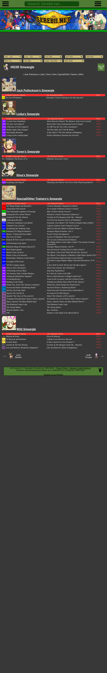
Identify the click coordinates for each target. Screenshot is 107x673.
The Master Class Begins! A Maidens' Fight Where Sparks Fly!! (71, 255)
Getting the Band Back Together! (19, 276)
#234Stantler (18, 356)
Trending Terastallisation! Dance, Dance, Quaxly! (25, 299)
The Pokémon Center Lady (16, 304)
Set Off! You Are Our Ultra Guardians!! (62, 127)
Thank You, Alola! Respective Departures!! (63, 285)
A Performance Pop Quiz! (16, 243)
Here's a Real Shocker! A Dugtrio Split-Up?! (64, 276)
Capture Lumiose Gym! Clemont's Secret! (63, 226)
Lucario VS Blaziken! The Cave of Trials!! (63, 237)
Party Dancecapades (14, 249)
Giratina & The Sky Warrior (17, 217)
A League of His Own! (15, 261)
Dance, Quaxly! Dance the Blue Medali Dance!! (65, 301)
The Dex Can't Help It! (15, 124)
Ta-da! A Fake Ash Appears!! (58, 234)
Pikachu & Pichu (12, 336)
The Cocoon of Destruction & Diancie (61, 240)
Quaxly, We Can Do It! (15, 293)
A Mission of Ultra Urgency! (17, 127)
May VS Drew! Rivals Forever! (59, 211)
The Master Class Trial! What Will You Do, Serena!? (67, 252)
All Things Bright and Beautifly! (19, 206)
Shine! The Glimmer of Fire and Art (61, 296)
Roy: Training (52, 310)
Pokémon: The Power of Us (17, 159)
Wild (81, 74)
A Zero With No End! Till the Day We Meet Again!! (66, 265)
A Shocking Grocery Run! (16, 271)
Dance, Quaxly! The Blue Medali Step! (21, 301)
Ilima (54, 74)
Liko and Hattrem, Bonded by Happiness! (22, 348)
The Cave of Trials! (13, 237)
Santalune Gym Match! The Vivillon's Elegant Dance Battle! (70, 223)
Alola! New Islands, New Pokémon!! (61, 268)
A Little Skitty (11, 342)
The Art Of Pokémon (13, 98)
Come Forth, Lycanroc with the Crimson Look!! (65, 279)
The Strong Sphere (13, 307)
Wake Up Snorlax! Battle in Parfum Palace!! (64, 228)
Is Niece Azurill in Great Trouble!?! (60, 342)
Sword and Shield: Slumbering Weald (20, 287)
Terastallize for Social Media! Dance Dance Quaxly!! (67, 299)
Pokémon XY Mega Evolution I (18, 231)
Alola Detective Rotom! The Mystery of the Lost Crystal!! (69, 121)
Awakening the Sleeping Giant (18, 228)
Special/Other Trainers (67, 74)
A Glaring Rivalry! (13, 279)
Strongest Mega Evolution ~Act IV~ (60, 247)
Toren (48, 74)
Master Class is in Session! (16, 255)
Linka (42, 74)
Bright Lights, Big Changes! (17, 130)
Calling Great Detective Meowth (59, 339)
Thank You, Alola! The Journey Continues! (23, 285)
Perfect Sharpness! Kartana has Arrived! (63, 135)
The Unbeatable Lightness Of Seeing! (20, 211)
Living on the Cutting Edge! (17, 135)
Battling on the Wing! (14, 282)
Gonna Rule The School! (15, 209)
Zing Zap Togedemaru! (56, 271)
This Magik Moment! (14, 132)
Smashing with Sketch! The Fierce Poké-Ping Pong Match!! (70, 182)
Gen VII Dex (101, 67)
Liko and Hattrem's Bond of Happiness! (62, 348)
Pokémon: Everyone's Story (57, 159)
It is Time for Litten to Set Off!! (59, 273)
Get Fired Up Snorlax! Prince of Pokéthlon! (64, 220)
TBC (8, 313)
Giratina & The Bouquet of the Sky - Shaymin (64, 217)
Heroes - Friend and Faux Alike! (18, 234)
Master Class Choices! (15, 252)
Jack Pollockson (31, 74)
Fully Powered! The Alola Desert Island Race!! (65, 290)
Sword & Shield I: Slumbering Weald (61, 287)
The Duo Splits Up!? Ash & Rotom (60, 130)
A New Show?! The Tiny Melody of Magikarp (64, 132)
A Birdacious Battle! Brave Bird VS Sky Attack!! (65, 282)
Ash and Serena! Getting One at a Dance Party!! (66, 249)
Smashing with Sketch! (15, 182)
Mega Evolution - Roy (15, 310)
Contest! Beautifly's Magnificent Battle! (62, 206)
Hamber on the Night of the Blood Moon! (63, 313)
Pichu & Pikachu (53, 336)
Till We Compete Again (15, 265)
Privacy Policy (62, 368)
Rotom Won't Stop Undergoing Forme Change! (65, 124)
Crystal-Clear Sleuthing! (15, 121)
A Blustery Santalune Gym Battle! (19, 223)
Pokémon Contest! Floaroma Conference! (63, 214)
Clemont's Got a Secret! (15, 226)
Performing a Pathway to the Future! (20, 258)
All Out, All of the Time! (15, 290)
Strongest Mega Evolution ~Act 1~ (60, 231)
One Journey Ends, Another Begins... (20, 273)
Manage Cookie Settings (80, 368)
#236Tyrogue (88, 356)
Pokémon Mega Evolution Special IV (20, 247)
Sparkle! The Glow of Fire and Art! (20, 296)
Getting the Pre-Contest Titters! (18, 214)
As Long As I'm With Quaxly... (58, 293)
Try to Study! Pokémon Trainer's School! (62, 209)
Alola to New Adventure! (16, 268)
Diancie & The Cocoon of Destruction (21, 240)
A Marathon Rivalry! (14, 220)
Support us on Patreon (53, 374)
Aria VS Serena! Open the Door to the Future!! (65, 258)
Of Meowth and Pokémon (16, 339)
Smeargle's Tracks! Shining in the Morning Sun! (65, 98)
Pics (98, 121)
